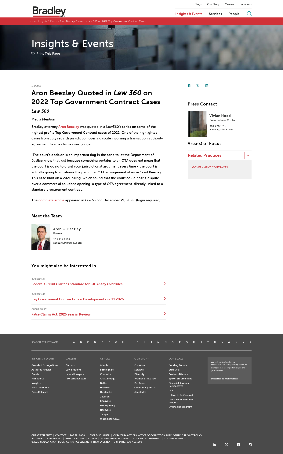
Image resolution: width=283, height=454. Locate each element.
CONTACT (60, 435)
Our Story (213, 4)
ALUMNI (92, 438)
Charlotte (105, 374)
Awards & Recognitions (44, 365)
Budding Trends (178, 365)
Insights (36, 383)
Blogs (198, 4)
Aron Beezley (68, 127)
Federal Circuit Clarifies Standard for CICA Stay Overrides (76, 284)
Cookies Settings (175, 438)
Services (215, 14)
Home (32, 21)
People (234, 14)
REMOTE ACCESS (74, 438)
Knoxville (105, 401)
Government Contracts (210, 167)
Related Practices (204, 155)
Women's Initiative (145, 378)
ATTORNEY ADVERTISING (146, 438)
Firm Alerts (37, 378)
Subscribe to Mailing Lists (224, 378)
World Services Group (114, 438)
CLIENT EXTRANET (41, 435)
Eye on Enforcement (180, 378)
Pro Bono (139, 383)
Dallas (103, 383)
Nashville (105, 409)
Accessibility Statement (46, 438)
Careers (229, 4)
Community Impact (145, 387)
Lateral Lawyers (75, 374)
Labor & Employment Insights (181, 401)
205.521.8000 (77, 435)
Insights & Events (188, 14)
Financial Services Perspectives (179, 385)
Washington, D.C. (110, 418)
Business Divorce (178, 374)
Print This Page (48, 53)
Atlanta (104, 365)
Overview (139, 365)
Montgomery (107, 405)
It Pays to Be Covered (181, 395)
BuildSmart (175, 369)
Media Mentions (40, 387)
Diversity (139, 374)
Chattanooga (107, 378)
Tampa (104, 414)
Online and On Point (180, 406)
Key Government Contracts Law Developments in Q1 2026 (77, 299)
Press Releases (39, 392)
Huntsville (106, 392)
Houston (105, 387)
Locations (246, 4)
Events (35, 374)
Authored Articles (41, 369)
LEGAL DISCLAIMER (99, 435)
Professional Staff (76, 378)
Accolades (140, 392)
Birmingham (107, 369)
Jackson (105, 396)
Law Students (73, 369)
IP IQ (171, 390)
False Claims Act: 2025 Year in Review (61, 314)
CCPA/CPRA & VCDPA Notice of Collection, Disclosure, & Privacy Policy (157, 435)
